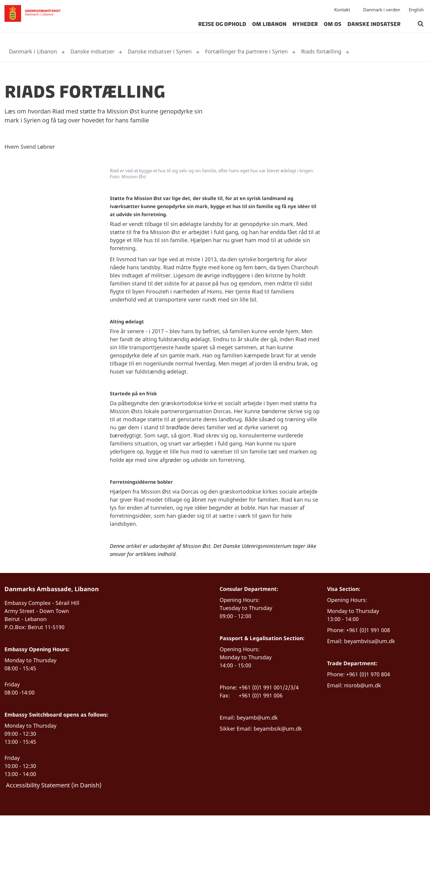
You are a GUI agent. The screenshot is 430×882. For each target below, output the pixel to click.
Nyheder (305, 28)
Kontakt (342, 13)
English (416, 13)
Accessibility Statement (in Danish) (53, 850)
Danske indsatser (373, 28)
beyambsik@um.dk (283, 789)
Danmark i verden (381, 13)
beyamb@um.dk (260, 777)
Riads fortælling (344, 52)
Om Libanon (269, 28)
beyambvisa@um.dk (374, 693)
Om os (332, 28)
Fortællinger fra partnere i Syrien (264, 52)
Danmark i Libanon (35, 52)
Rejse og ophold (222, 28)
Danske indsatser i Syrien (171, 52)
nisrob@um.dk (366, 741)
